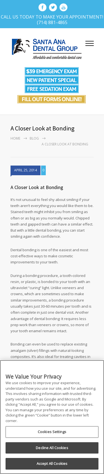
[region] (52, 417)
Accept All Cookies (52, 463)
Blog (34, 138)
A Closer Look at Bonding (37, 187)
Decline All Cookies (52, 447)
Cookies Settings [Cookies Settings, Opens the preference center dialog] (52, 431)
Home (15, 138)
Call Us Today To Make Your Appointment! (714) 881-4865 (52, 19)
